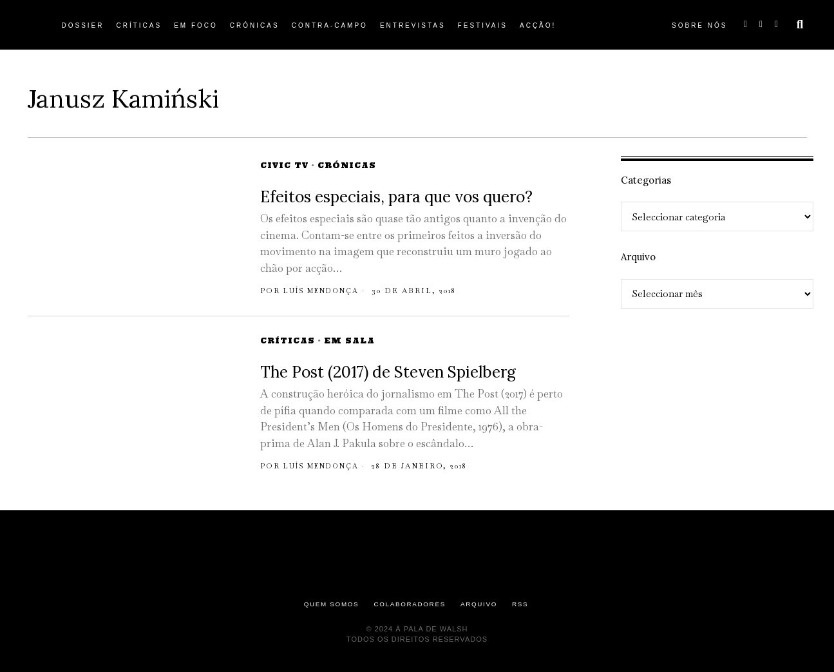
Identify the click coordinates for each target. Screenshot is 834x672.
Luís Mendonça (325, 290)
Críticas (287, 340)
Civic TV (284, 165)
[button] (799, 24)
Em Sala (349, 340)
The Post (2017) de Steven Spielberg (388, 372)
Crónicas (346, 165)
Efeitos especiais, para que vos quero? (396, 197)
